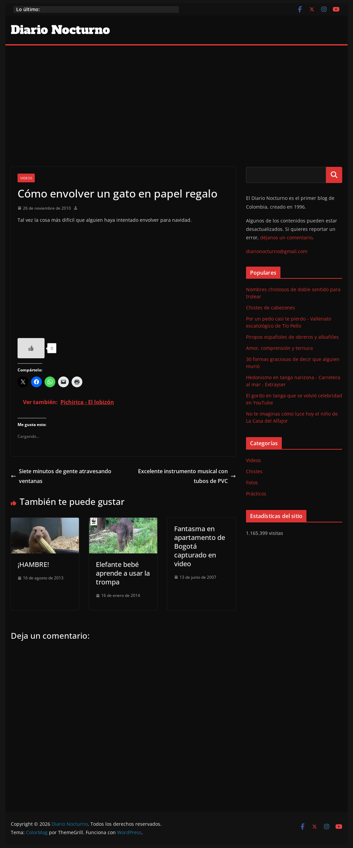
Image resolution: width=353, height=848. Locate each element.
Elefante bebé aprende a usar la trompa (123, 573)
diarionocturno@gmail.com (276, 251)
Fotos (252, 482)
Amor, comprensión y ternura (279, 348)
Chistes (254, 471)
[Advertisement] (176, 96)
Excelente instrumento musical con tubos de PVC (187, 476)
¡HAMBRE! (33, 564)
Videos (26, 178)
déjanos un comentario (286, 237)
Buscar (334, 175)
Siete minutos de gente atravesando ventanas (61, 476)
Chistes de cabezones (270, 307)
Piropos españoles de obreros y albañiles (292, 337)
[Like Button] (31, 348)
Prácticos (256, 493)
